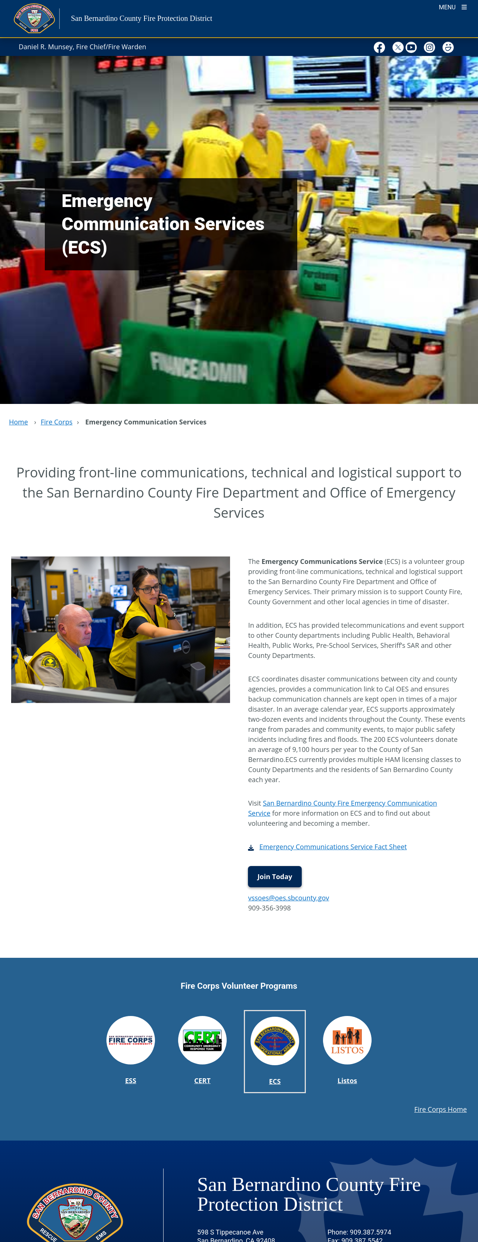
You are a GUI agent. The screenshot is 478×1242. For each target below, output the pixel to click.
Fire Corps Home (440, 1109)
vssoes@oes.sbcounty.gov (288, 897)
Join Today (274, 876)
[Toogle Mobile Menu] (453, 6)
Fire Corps (56, 421)
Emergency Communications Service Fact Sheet (333, 846)
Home (18, 421)
